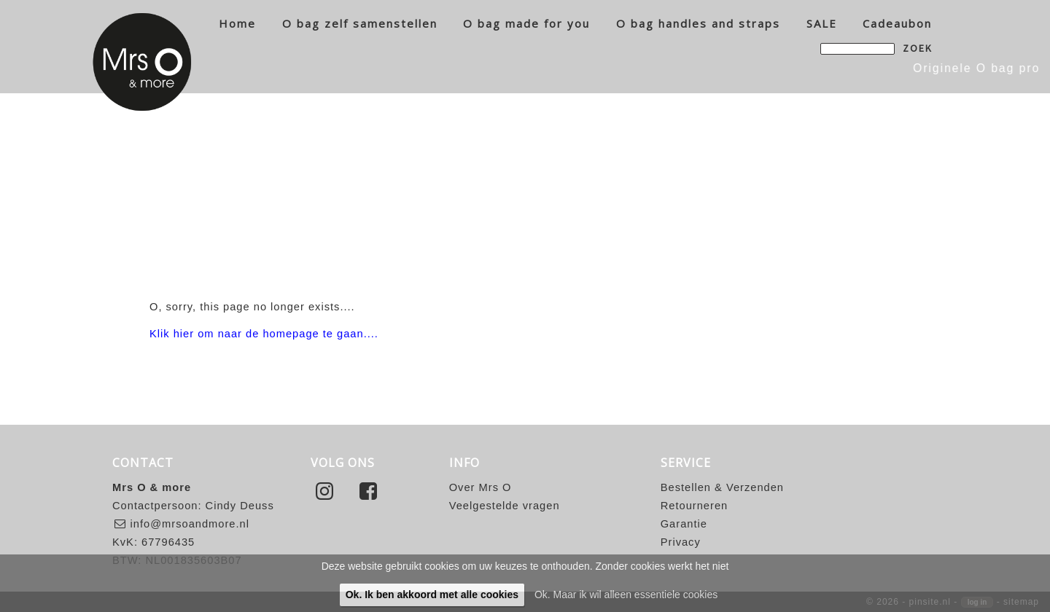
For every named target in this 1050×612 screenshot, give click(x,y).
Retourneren (694, 505)
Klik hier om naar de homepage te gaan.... (263, 334)
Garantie (684, 524)
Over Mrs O (480, 487)
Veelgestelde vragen (504, 505)
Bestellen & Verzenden (722, 487)
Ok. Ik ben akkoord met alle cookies (432, 594)
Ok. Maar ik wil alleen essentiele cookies (626, 594)
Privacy (681, 542)
